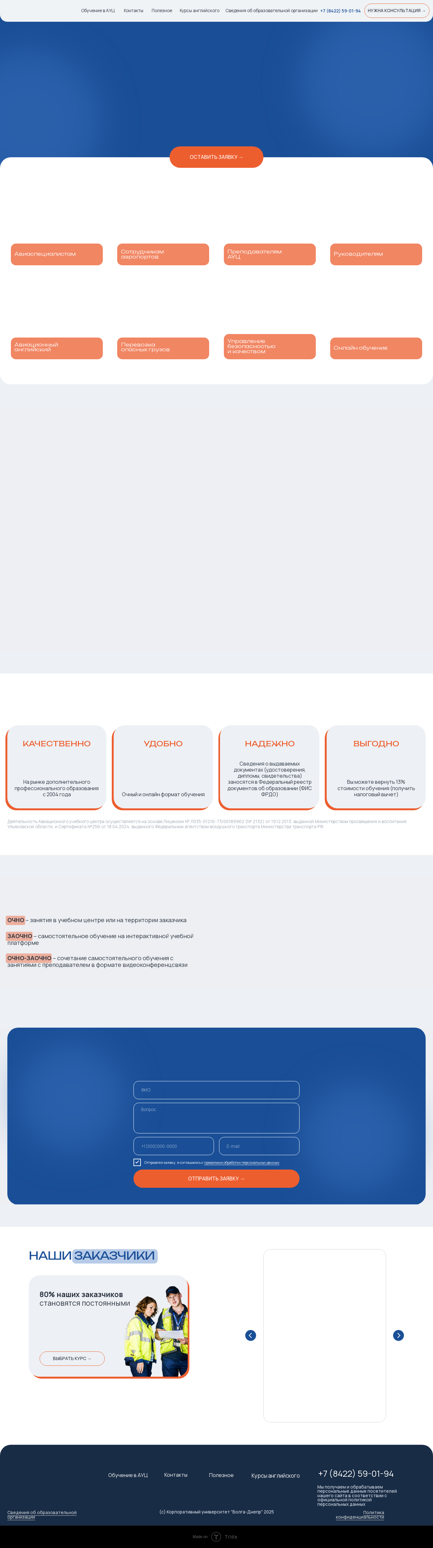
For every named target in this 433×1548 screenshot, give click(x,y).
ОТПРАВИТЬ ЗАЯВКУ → (216, 1178)
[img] (36, 11)
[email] (259, 1146)
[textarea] (216, 1118)
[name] (216, 1090)
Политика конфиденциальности (360, 1515)
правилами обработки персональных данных (241, 1162)
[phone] (173, 1146)
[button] (396, 11)
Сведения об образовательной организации (42, 1515)
